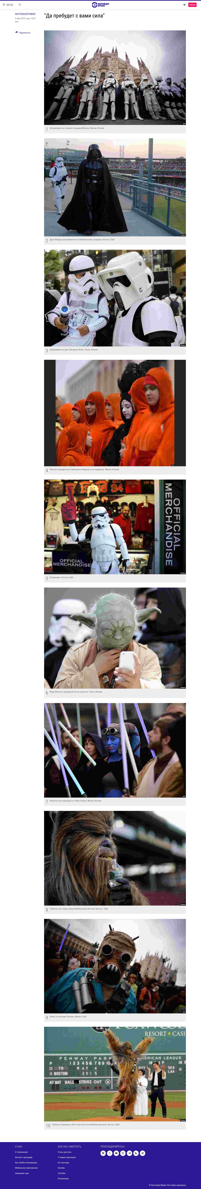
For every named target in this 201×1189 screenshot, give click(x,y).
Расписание (63, 1178)
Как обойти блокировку (26, 1162)
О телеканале (21, 1152)
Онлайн (61, 1168)
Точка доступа (64, 1152)
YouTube (61, 1173)
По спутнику (63, 1162)
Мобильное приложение (26, 1168)
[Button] (22, 33)
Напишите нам (22, 1173)
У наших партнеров (67, 1157)
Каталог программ (23, 1157)
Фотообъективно (25, 13)
